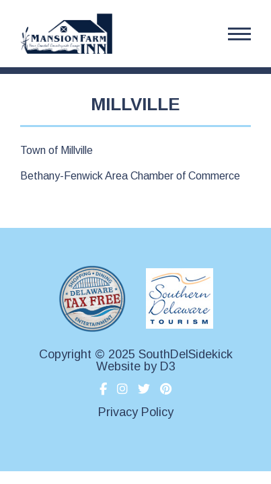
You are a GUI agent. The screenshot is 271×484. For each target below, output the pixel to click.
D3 (168, 366)
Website (118, 366)
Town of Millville (56, 150)
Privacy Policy (135, 412)
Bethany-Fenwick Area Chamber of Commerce (130, 176)
